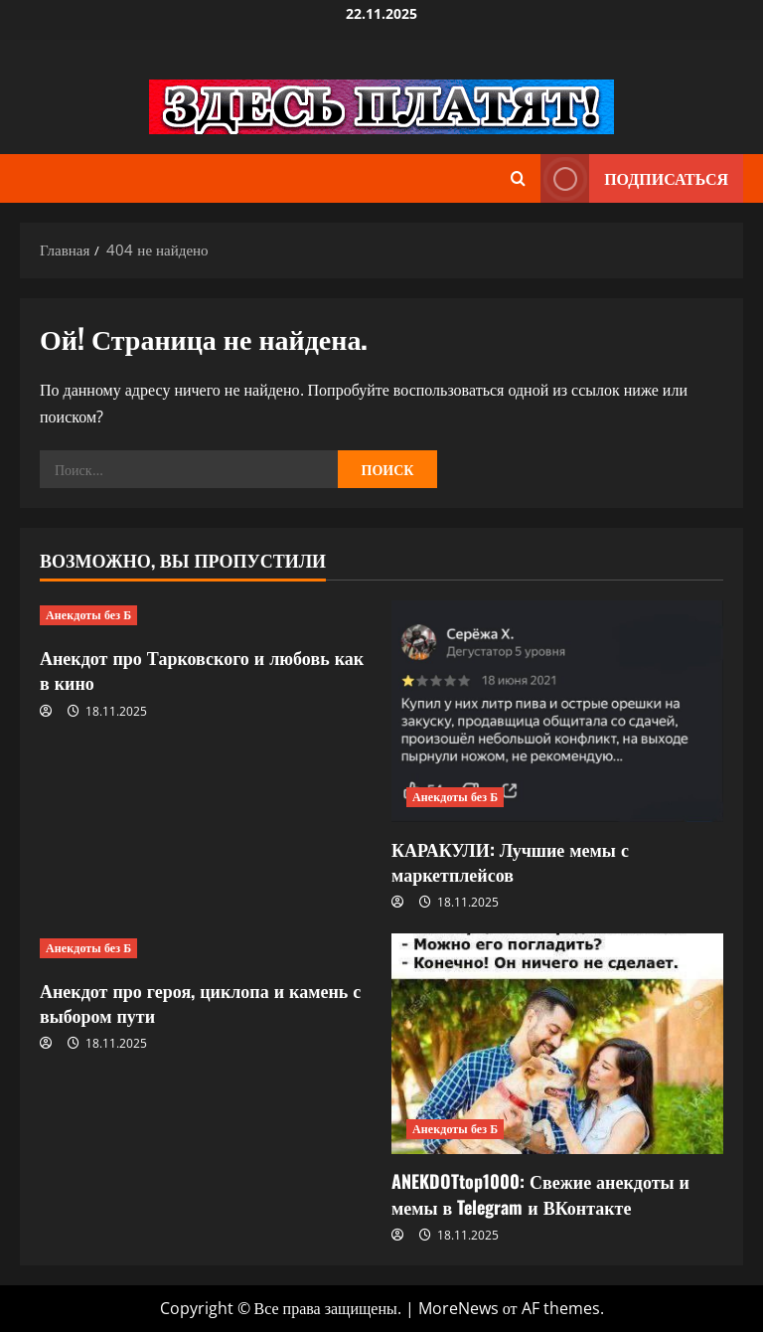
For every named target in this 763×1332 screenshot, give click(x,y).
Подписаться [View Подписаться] (634, 178)
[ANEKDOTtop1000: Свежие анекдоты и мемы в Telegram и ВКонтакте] (557, 1044)
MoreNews (458, 1308)
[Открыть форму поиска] (518, 178)
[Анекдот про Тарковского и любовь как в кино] (206, 615)
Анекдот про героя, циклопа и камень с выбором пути (200, 1002)
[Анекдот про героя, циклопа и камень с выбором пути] (206, 948)
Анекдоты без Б (88, 614)
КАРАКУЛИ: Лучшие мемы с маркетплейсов (510, 861)
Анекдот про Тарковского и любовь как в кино (202, 669)
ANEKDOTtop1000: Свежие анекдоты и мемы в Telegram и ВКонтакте (540, 1193)
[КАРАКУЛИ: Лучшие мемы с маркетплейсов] (557, 711)
